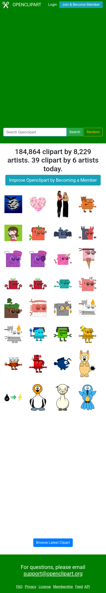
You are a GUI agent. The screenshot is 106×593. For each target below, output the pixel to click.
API (87, 587)
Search (74, 132)
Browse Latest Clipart (53, 542)
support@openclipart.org (53, 574)
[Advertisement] (53, 69)
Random (93, 132)
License (45, 587)
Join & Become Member (81, 4)
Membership (63, 587)
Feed (79, 587)
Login (52, 4)
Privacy (30, 587)
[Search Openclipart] (35, 132)
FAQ (19, 587)
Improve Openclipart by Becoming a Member (53, 180)
